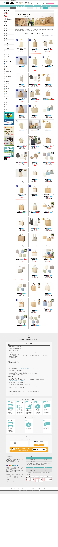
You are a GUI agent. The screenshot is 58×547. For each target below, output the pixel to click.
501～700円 (5, 38)
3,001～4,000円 (6, 45)
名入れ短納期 (7, 56)
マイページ (38, 3)
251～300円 (5, 30)
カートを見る (51, 3)
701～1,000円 (6, 40)
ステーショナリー (8, 71)
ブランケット (7, 81)
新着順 (46, 35)
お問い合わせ (41, 6)
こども (7, 102)
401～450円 (5, 35)
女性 (6, 107)
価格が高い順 (52, 35)
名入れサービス (8, 6)
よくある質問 (33, 6)
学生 (6, 104)
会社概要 (18, 488)
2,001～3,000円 (6, 43)
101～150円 (5, 25)
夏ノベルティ (7, 93)
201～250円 (5, 28)
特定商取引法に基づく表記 (32, 488)
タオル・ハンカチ (8, 73)
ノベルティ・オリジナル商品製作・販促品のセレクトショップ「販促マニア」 (28, 490)
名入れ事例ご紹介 (16, 6)
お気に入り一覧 (45, 3)
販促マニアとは (13, 488)
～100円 (5, 23)
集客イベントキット (8, 91)
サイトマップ (45, 488)
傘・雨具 (7, 68)
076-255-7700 (19, 443)
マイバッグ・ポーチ (8, 61)
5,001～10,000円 (6, 48)
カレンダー (7, 96)
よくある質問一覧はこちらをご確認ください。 (16, 394)
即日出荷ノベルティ (8, 58)
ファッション (7, 83)
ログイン (32, 3)
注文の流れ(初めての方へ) (24, 6)
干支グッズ (7, 98)
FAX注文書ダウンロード (39, 444)
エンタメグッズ (8, 78)
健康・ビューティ (8, 76)
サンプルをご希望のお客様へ (25, 368)
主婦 (6, 109)
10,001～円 (5, 50)
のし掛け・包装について (49, 6)
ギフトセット (7, 88)
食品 (6, 86)
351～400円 (5, 33)
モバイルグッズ (8, 66)
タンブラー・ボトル (8, 63)
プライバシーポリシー (24, 488)
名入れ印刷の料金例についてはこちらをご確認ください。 (17, 380)
